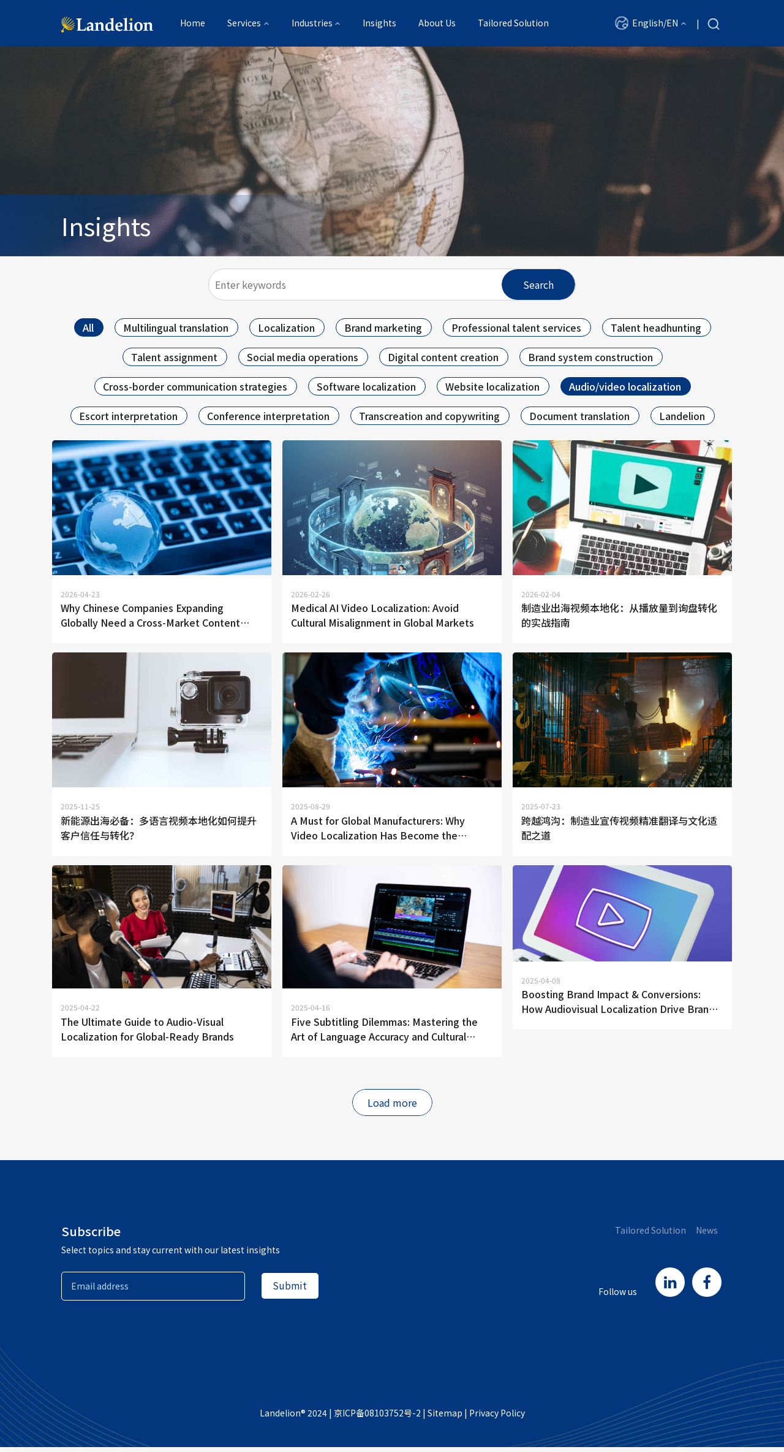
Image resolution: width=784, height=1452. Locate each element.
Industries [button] (312, 24)
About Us (437, 24)
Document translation (579, 415)
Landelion (682, 415)
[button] (650, 24)
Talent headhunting (656, 327)
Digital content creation (443, 357)
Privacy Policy (497, 1418)
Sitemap (445, 1418)
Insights (379, 24)
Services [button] (244, 24)
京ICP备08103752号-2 (377, 1418)
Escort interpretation (128, 415)
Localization (286, 327)
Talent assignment (174, 357)
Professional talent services (516, 327)
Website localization (492, 386)
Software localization (366, 386)
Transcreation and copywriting (429, 415)
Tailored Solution (513, 24)
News (707, 1235)
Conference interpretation (268, 415)
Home (192, 24)
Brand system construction (590, 357)
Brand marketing (383, 327)
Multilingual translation (175, 327)
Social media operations (302, 357)
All (88, 327)
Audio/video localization (625, 386)
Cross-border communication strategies (195, 386)
